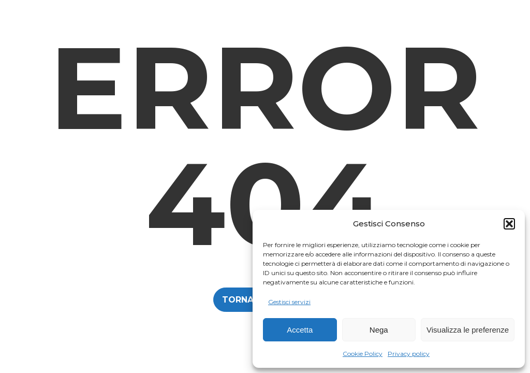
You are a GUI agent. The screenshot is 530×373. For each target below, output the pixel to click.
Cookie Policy (362, 353)
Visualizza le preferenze (467, 329)
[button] (509, 224)
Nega (379, 329)
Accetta (300, 329)
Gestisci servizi (289, 302)
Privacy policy (409, 353)
